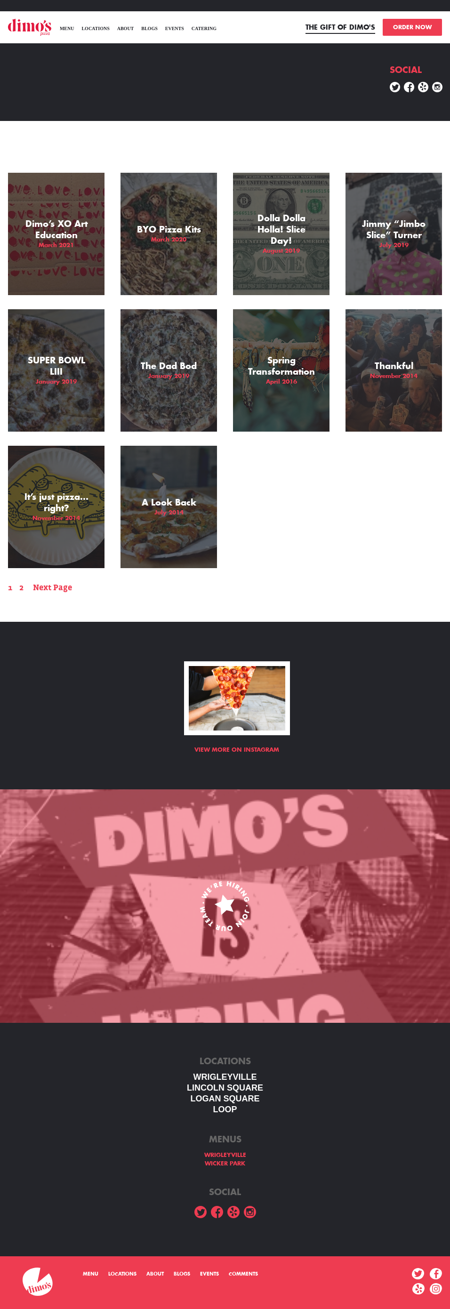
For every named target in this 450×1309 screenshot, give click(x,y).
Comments (243, 1274)
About (125, 28)
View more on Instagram (236, 750)
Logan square (224, 1098)
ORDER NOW (412, 27)
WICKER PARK (225, 1163)
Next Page (52, 587)
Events (174, 28)
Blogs (149, 28)
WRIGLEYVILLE (225, 1077)
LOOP (225, 1109)
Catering (204, 28)
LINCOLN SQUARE (225, 1087)
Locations (95, 28)
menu (67, 28)
